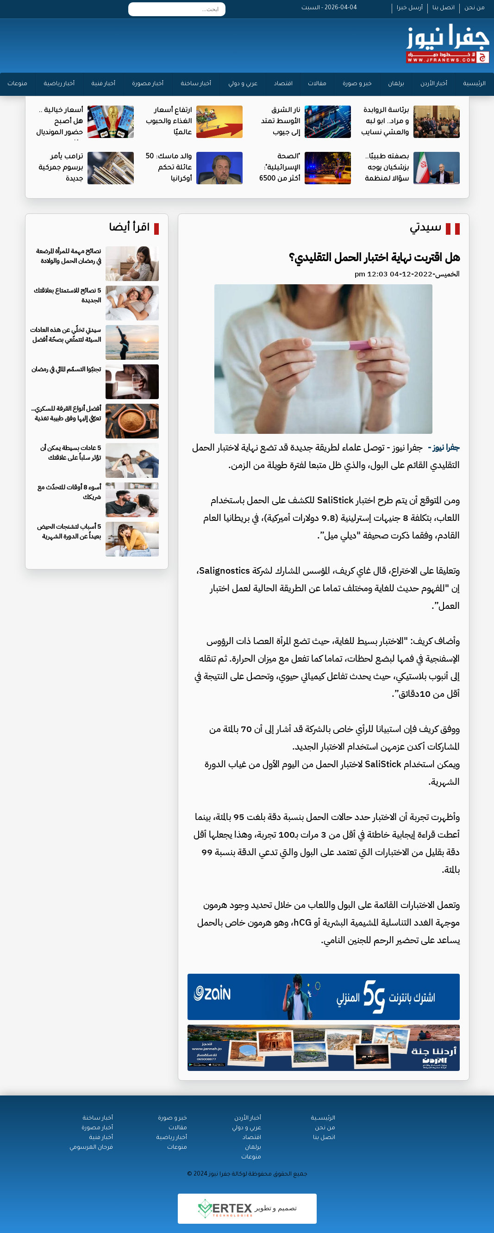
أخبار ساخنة (196, 84)
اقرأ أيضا (129, 229)
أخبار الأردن (433, 84)
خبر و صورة (357, 84)
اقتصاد (283, 84)
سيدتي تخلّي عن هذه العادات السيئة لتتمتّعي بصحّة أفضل (65, 334)
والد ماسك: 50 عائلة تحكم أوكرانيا (168, 168)
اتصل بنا (443, 8)
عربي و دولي (242, 84)
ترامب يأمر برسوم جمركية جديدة (60, 168)
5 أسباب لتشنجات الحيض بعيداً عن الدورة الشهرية (69, 531)
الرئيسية (474, 84)
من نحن (474, 8)
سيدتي (425, 229)
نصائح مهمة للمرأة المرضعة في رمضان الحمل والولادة (68, 256)
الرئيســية (323, 1118)
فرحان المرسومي (91, 1148)
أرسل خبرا (410, 8)
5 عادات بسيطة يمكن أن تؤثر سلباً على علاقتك (70, 453)
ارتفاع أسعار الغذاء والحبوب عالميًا (168, 122)
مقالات (317, 84)
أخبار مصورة (147, 84)
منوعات (17, 84)
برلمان (396, 84)
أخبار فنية (103, 84)
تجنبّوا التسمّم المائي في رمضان (66, 369)
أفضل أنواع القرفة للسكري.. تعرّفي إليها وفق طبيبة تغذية (66, 413)
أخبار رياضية (59, 84)
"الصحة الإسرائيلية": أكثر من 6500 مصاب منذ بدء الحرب (277, 180)
